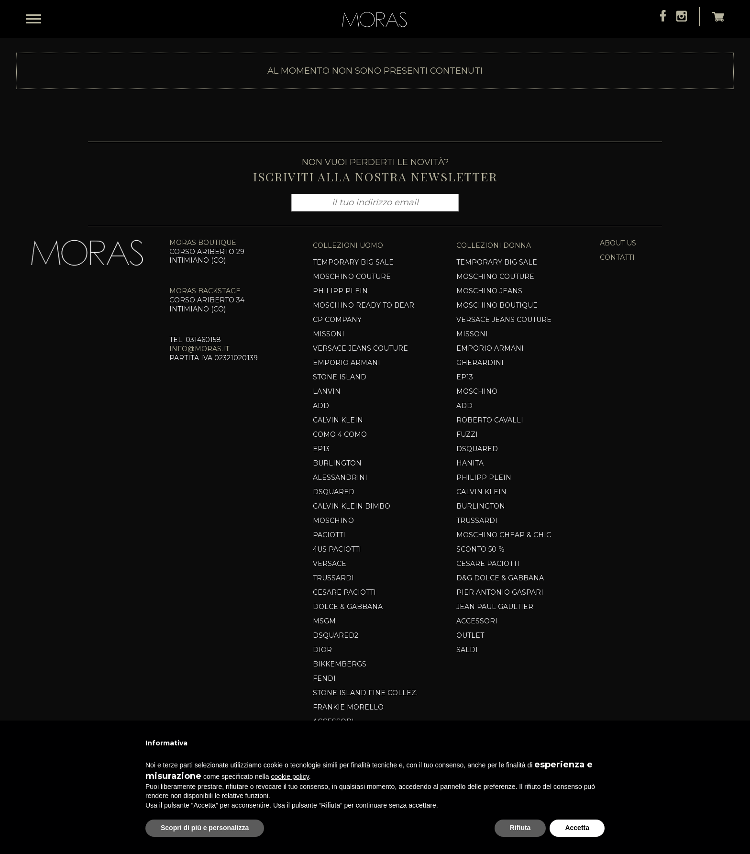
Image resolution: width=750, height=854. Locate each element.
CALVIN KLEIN (338, 420)
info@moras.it (199, 348)
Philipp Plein (483, 477)
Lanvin (327, 391)
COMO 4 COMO (340, 434)
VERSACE (329, 563)
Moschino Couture (352, 276)
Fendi (324, 678)
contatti (617, 257)
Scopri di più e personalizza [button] (205, 828)
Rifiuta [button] (520, 828)
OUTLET (470, 635)
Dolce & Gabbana (348, 606)
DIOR (322, 649)
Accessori (476, 621)
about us (618, 243)
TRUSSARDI (333, 578)
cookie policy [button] (290, 776)
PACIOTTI (329, 535)
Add (321, 405)
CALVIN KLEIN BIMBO (351, 506)
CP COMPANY (337, 319)
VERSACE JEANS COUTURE (360, 348)
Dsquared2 (335, 635)
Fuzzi (467, 434)
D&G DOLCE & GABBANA (500, 578)
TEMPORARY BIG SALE (353, 262)
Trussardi (476, 520)
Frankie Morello (348, 707)
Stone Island (339, 377)
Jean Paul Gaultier (494, 606)
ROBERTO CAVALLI (489, 420)
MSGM (324, 621)
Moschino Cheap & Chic (503, 535)
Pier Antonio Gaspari (499, 592)
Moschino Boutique (497, 305)
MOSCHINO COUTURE (495, 276)
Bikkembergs (339, 664)
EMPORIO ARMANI (346, 362)
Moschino (333, 520)
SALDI (467, 649)
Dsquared (333, 492)
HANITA (470, 463)
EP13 (321, 448)
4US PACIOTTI (337, 549)
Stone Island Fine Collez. (365, 692)
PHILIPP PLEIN (340, 291)
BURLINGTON (337, 463)
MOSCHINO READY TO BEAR (363, 305)
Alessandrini (340, 477)
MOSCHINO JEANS (489, 291)
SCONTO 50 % (480, 549)
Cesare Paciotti (344, 592)
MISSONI (328, 334)
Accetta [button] (577, 828)
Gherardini (480, 362)
